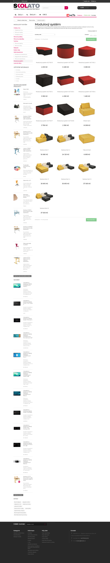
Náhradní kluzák (27, 103)
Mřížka (91, 34)
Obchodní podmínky (21, 72)
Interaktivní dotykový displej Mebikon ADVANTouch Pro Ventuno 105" (27, 335)
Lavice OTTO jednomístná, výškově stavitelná (26, 259)
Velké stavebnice (18, 52)
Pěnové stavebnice (20, 58)
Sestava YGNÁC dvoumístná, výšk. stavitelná (28, 211)
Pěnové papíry (19, 43)
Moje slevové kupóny (47, 540)
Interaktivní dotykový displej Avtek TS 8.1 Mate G (28, 302)
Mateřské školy (16, 534)
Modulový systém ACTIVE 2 (87, 62)
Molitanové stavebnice (21, 54)
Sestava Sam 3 (44, 179)
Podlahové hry (19, 34)
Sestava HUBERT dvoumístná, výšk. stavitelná (28, 228)
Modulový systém (18, 61)
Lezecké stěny (17, 63)
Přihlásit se (93, 1)
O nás (17, 81)
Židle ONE (26, 89)
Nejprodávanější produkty (20, 85)
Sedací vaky (17, 50)
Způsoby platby (19, 74)
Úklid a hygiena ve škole (82, 522)
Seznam (95, 34)
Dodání (17, 78)
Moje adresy (45, 536)
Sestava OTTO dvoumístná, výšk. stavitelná (28, 133)
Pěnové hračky (19, 32)
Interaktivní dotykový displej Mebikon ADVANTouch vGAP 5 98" (27, 374)
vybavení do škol (18, 506)
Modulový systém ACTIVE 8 (65, 121)
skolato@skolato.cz (81, 540)
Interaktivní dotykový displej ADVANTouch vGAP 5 (27, 284)
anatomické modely (19, 508)
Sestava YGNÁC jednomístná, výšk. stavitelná (27, 117)
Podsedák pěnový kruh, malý (26, 166)
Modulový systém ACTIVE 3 (44, 62)
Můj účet (45, 530)
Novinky (17, 280)
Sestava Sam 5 (87, 179)
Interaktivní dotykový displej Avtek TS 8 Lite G (27, 319)
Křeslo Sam (86, 121)
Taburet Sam (87, 150)
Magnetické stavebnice (21, 56)
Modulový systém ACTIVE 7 (44, 121)
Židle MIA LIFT (27, 180)
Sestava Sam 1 (44, 150)
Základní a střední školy (18, 533)
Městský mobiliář (17, 536)
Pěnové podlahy (18, 36)
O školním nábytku (32, 552)
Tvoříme (16, 41)
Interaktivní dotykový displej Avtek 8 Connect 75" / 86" (27, 443)
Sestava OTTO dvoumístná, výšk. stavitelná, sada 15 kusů (28, 478)
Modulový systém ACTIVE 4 (44, 91)
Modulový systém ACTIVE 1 (65, 62)
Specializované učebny (33, 550)
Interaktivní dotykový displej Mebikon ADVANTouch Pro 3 (27, 354)
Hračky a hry (17, 28)
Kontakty (18, 69)
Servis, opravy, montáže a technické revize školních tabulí (33, 547)
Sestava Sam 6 (44, 208)
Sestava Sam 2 (65, 150)
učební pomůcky (27, 504)
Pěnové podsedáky (19, 39)
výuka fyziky (28, 508)
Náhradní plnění (19, 76)
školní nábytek (17, 502)
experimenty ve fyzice (19, 510)
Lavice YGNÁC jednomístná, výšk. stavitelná (27, 150)
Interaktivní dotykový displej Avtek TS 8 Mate (27, 411)
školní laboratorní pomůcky (20, 514)
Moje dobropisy (45, 534)
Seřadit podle (38, 34)
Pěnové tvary (18, 45)
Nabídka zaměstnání (32, 544)
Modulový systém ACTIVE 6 (87, 91)
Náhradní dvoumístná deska (26, 196)
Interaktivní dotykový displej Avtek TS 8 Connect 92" (27, 427)
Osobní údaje (45, 538)
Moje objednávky (46, 533)
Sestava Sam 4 (65, 179)
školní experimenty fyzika (20, 512)
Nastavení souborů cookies (48, 542)
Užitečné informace (21, 67)
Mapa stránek (31, 554)
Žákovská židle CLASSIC (27, 244)
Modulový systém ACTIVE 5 (65, 91)
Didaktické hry (19, 30)
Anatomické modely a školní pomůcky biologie (66, 522)
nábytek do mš (17, 504)
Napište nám (87, 1)
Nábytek (16, 47)
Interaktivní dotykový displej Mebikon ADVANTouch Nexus (27, 393)
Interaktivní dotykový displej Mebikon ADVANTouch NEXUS (27, 461)
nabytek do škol (26, 502)
